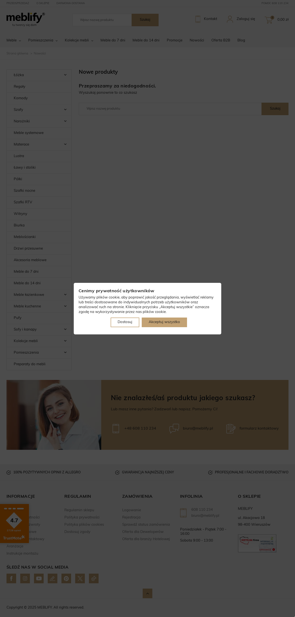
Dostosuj (125, 322)
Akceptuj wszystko (164, 322)
